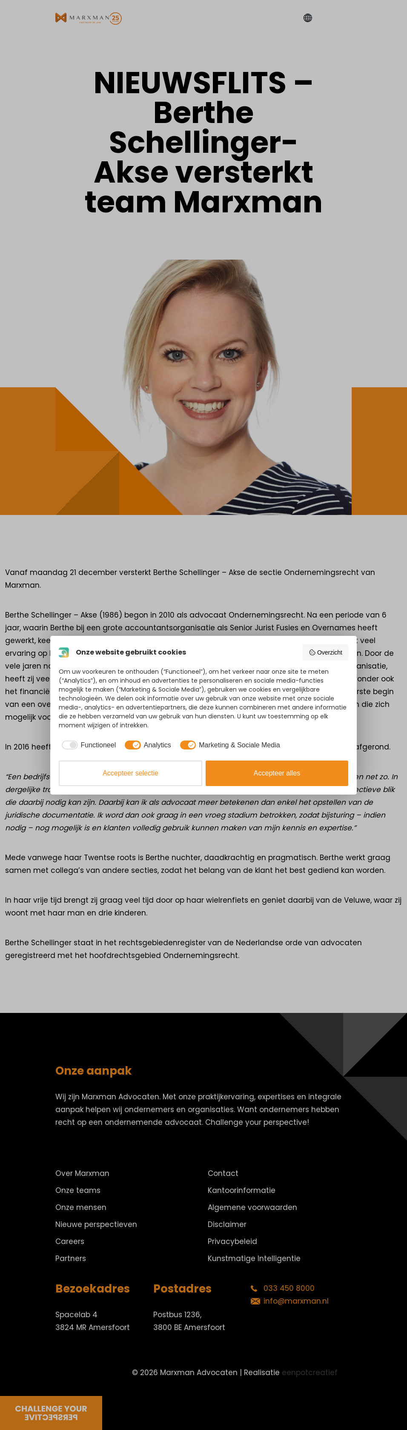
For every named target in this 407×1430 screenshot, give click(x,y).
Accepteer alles (277, 773)
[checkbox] (87, 745)
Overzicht (325, 652)
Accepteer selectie (130, 773)
